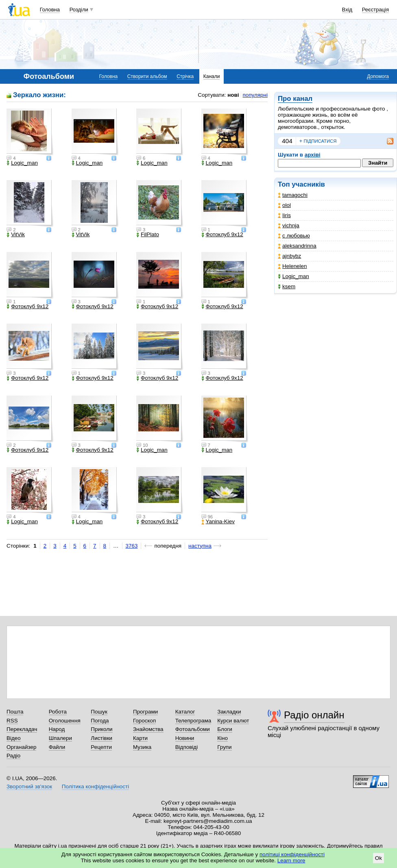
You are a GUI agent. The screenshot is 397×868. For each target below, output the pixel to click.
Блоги (224, 729)
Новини (184, 738)
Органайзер (21, 747)
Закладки (229, 712)
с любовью (294, 236)
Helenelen (292, 266)
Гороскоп (144, 721)
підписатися (318, 141)
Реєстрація (375, 10)
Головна (50, 10)
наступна (200, 546)
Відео (14, 738)
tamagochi (293, 195)
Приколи (101, 729)
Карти (140, 738)
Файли (57, 747)
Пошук (99, 712)
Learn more (291, 860)
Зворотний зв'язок (29, 786)
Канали (211, 76)
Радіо (13, 756)
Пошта (15, 712)
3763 (132, 546)
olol (284, 205)
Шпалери (60, 738)
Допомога (378, 76)
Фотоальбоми (192, 729)
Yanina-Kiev (218, 521)
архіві (313, 155)
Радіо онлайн (314, 714)
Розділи (79, 10)
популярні (255, 95)
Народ (57, 729)
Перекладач (22, 729)
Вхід (347, 10)
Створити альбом (147, 76)
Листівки (101, 738)
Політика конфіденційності (95, 786)
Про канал (295, 98)
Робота (58, 712)
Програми (145, 712)
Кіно (222, 738)
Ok (378, 858)
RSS (12, 721)
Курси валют (233, 721)
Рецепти (101, 747)
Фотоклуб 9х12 (222, 234)
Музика (142, 747)
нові (233, 95)
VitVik (16, 234)
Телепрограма (193, 721)
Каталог (185, 712)
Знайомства (148, 729)
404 (287, 140)
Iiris (284, 215)
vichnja (288, 225)
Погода (100, 721)
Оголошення (65, 721)
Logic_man (293, 276)
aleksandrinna (297, 246)
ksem (286, 286)
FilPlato (147, 234)
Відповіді (186, 747)
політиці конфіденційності (292, 854)
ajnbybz (289, 256)
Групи (224, 747)
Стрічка (185, 76)
